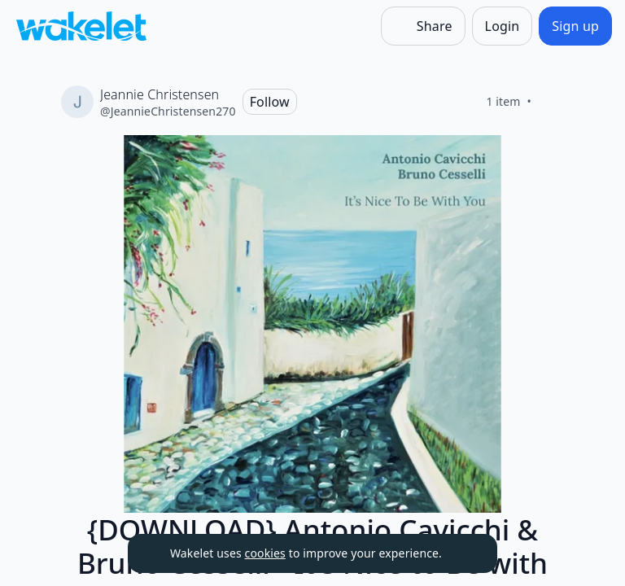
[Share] (423, 26)
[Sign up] (575, 26)
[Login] (502, 26)
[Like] (551, 102)
